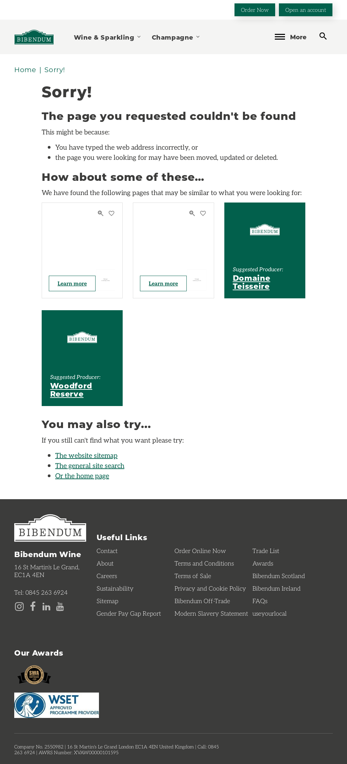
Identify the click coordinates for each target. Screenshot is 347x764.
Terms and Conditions (204, 563)
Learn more (72, 283)
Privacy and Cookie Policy (210, 588)
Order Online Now (200, 550)
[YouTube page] (60, 605)
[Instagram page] (19, 605)
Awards (262, 563)
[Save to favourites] (111, 213)
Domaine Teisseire (251, 282)
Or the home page (82, 475)
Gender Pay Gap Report (129, 613)
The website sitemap (86, 455)
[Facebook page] (33, 605)
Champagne (176, 37)
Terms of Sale (193, 575)
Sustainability (115, 588)
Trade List (265, 550)
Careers (107, 575)
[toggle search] (323, 36)
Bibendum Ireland (276, 588)
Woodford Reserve (71, 389)
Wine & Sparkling (108, 37)
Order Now (255, 10)
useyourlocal (269, 613)
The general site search (89, 465)
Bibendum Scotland (278, 575)
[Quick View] (101, 213)
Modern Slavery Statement (211, 613)
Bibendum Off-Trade (202, 600)
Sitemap (107, 600)
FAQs (259, 600)
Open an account (305, 10)
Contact (107, 550)
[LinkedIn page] (46, 605)
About (105, 563)
